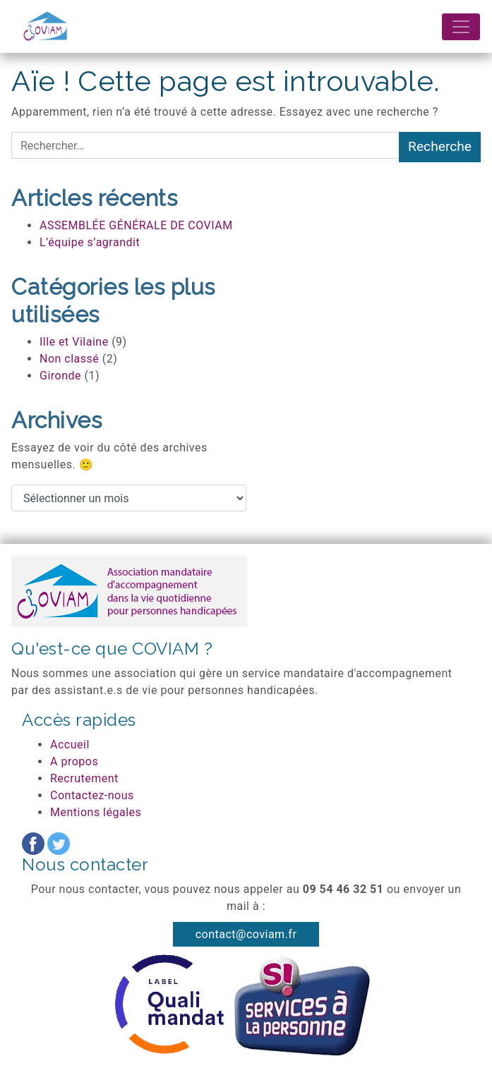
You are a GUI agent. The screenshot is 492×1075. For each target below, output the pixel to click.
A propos (74, 761)
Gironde (60, 375)
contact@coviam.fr (246, 934)
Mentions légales (95, 812)
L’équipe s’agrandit (90, 242)
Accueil (70, 744)
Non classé (69, 358)
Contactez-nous (92, 795)
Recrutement (84, 778)
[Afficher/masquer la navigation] (461, 27)
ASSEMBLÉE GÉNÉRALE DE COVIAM (136, 225)
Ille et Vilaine (74, 341)
